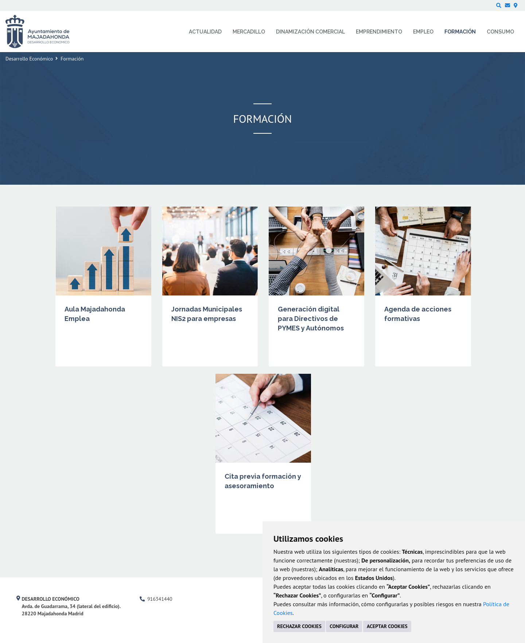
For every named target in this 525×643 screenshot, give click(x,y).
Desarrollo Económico (29, 58)
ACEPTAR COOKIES (387, 626)
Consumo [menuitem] (500, 32)
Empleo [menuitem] (423, 32)
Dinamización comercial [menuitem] (310, 32)
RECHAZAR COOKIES (299, 626)
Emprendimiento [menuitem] (379, 32)
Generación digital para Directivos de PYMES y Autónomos (311, 318)
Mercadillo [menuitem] (249, 32)
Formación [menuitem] (460, 32)
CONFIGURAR (344, 626)
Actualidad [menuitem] (205, 32)
